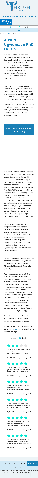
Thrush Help (19, 6)
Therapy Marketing (28, 473)
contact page (16, 329)
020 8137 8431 (28, 16)
